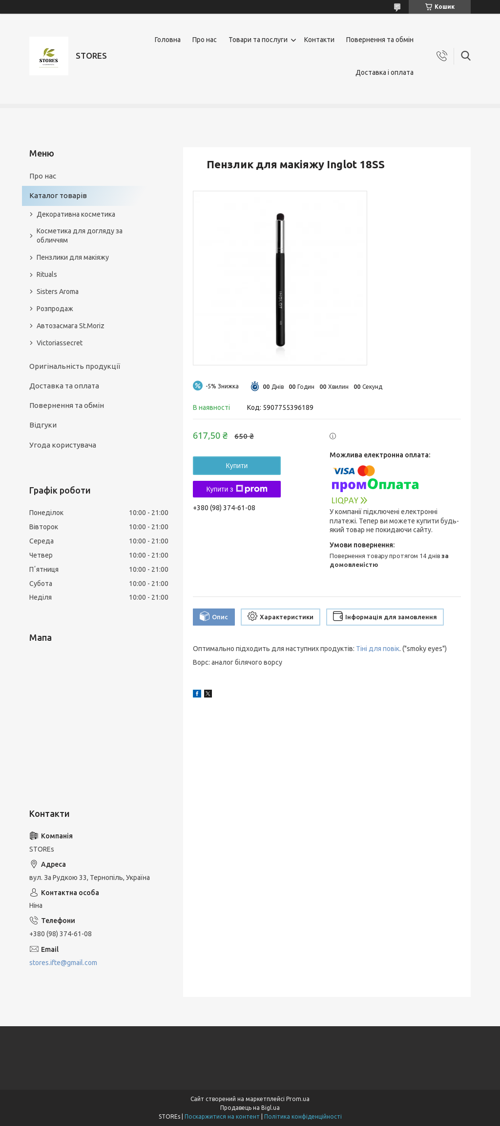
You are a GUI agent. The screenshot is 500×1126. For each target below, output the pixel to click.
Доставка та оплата (64, 386)
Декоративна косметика (76, 214)
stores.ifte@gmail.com (63, 963)
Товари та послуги (258, 40)
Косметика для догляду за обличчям (80, 235)
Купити (237, 466)
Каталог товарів (58, 195)
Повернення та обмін (380, 40)
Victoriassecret (60, 343)
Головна (168, 40)
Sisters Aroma (58, 291)
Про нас (204, 40)
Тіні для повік (377, 649)
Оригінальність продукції (74, 366)
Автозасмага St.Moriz (70, 326)
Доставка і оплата (384, 72)
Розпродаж (55, 309)
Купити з (236, 489)
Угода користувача (62, 445)
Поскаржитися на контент (222, 1116)
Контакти (319, 40)
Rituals (47, 274)
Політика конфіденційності (303, 1116)
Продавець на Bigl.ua (250, 1107)
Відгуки (43, 425)
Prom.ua (298, 1099)
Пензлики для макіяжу (73, 257)
